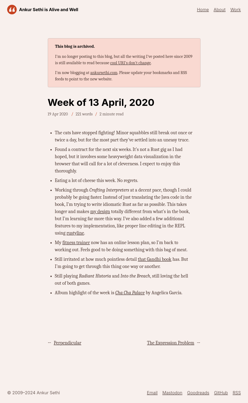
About (219, 9)
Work (235, 9)
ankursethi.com (103, 72)
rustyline (75, 233)
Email (152, 392)
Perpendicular (67, 343)
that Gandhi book (155, 259)
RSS (237, 392)
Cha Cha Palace (130, 293)
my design (100, 211)
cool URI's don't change (130, 62)
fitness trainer (76, 242)
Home (203, 9)
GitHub (221, 392)
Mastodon (172, 392)
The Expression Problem (170, 343)
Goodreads (198, 392)
